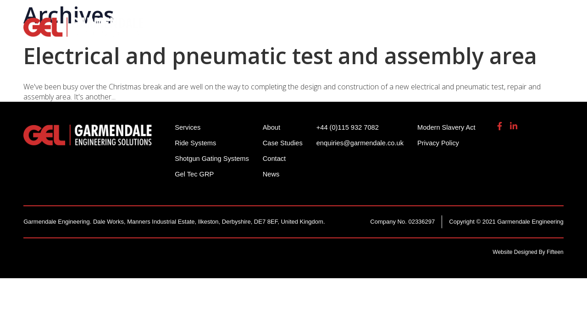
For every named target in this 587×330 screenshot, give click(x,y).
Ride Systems (197, 32)
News (273, 174)
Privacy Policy (444, 143)
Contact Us (540, 32)
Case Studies (285, 143)
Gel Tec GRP (195, 174)
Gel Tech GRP (433, 32)
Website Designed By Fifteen (528, 252)
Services (374, 32)
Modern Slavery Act (452, 127)
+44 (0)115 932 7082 (394, 13)
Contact (276, 158)
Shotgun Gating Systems (291, 32)
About (489, 32)
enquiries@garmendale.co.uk (492, 13)
